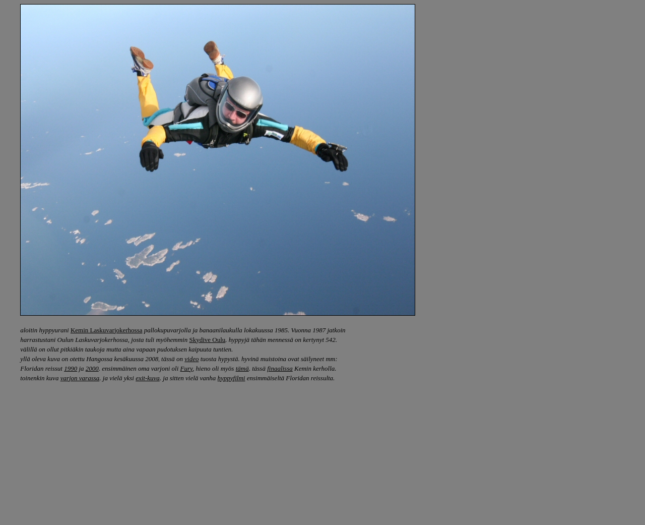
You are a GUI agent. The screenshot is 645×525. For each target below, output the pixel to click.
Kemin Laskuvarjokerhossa (107, 330)
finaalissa (280, 368)
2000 (92, 368)
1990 (70, 368)
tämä (242, 368)
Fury (186, 368)
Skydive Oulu (207, 339)
